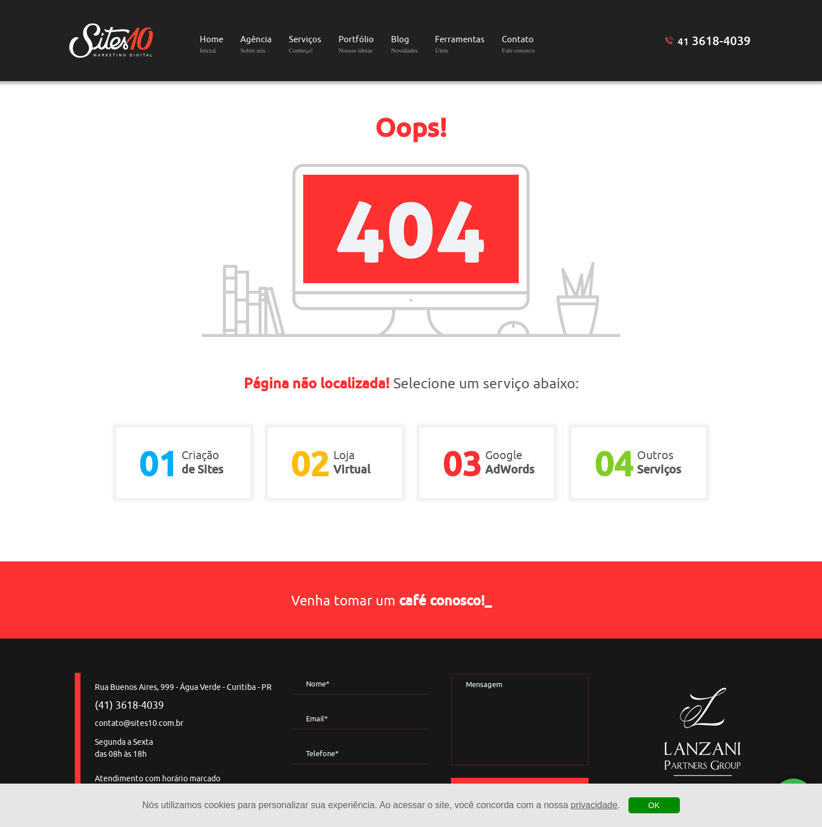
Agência (256, 44)
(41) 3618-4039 (129, 705)
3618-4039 (714, 40)
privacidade (594, 805)
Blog (404, 44)
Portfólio (356, 44)
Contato (518, 44)
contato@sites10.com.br (139, 723)
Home (211, 44)
